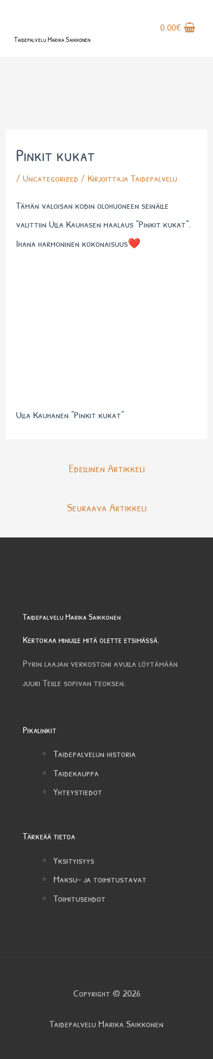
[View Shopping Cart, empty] (178, 28)
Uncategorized (50, 178)
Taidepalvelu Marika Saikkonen (52, 39)
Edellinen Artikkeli (107, 468)
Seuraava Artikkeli (107, 507)
